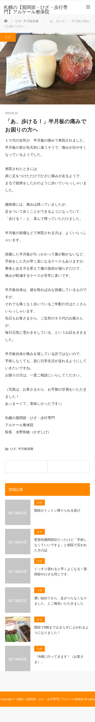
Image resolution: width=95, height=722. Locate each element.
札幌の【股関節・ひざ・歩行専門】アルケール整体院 (49, 699)
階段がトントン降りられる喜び (57, 510)
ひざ (8, 37)
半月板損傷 (25, 449)
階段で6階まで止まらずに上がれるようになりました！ (61, 630)
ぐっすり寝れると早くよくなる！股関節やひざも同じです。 (60, 571)
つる (39, 590)
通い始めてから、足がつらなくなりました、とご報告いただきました (60, 600)
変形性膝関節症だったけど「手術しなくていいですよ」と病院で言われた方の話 (60, 545)
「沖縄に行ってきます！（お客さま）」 (59, 659)
